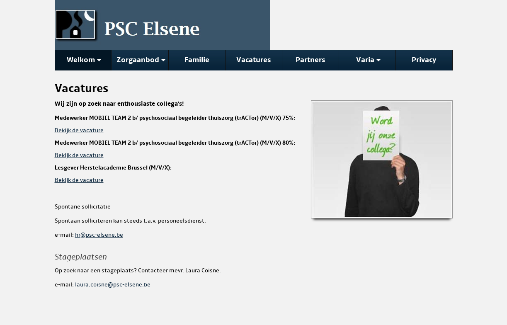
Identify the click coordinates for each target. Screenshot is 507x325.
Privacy (424, 60)
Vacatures (253, 60)
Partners (310, 60)
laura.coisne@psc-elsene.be (112, 284)
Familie (196, 60)
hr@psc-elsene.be (99, 234)
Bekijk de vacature (79, 130)
